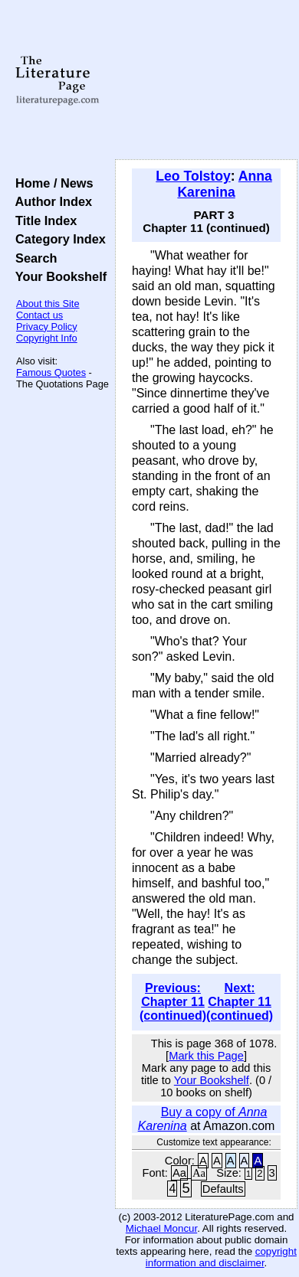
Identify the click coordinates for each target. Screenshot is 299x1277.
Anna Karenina (224, 184)
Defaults (223, 1189)
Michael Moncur (161, 1228)
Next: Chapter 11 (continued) (239, 1001)
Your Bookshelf (57, 276)
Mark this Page (206, 1056)
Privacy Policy (46, 326)
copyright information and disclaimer (221, 1257)
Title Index (42, 220)
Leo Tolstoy (193, 176)
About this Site (48, 303)
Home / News (51, 183)
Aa (179, 1173)
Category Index (57, 239)
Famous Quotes (51, 372)
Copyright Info (46, 338)
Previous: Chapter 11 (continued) (173, 1001)
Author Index (50, 201)
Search (32, 258)
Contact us (39, 315)
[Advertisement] (206, 80)
